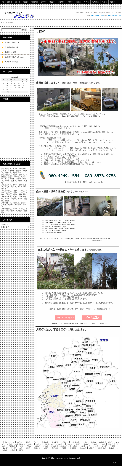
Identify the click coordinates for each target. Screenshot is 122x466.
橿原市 (78, 444)
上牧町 (86, 444)
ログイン (116, 463)
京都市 (74, 446)
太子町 (9, 444)
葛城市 (69, 444)
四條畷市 (61, 2)
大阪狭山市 (75, 442)
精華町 (91, 448)
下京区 (104, 446)
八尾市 (104, 2)
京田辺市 (55, 448)
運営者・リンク (8, 442)
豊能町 (109, 442)
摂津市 (28, 442)
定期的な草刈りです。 (13, 42)
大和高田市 (60, 444)
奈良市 (38, 444)
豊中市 (9, 2)
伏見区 (112, 446)
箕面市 (26, 2)
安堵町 (53, 446)
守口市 (36, 442)
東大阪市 (95, 2)
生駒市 (30, 444)
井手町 (12, 450)
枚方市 (52, 2)
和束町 (111, 448)
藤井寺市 (45, 442)
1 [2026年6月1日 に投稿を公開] (7, 82)
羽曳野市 (55, 442)
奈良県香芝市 (20, 444)
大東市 (112, 2)
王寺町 (94, 444)
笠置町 (20, 450)
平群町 (110, 444)
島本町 (101, 442)
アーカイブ (4, 225)
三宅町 (20, 446)
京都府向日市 (64, 446)
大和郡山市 (49, 444)
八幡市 (64, 448)
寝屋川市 (34, 2)
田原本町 (12, 446)
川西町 (41, 31)
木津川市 (73, 448)
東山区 (5, 448)
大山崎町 (83, 448)
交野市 (78, 2)
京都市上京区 (85, 446)
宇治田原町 (102, 448)
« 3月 (7, 92)
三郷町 (102, 444)
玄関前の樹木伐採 (11, 47)
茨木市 (44, 2)
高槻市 (70, 2)
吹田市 (19, 442)
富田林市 (65, 442)
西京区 (13, 448)
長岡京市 (37, 448)
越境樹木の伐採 (10, 52)
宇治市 (28, 448)
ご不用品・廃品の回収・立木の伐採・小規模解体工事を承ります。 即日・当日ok (20, 15)
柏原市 (93, 442)
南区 (20, 448)
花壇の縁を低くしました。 (15, 57)
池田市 (17, 2)
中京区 (96, 446)
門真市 (86, 2)
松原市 (85, 442)
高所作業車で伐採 (11, 62)
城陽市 (46, 448)
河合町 (45, 446)
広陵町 (29, 446)
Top (2, 2)
